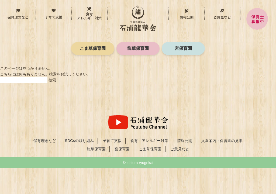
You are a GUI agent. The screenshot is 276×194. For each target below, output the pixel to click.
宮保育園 (183, 48)
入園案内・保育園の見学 (222, 140)
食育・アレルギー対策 (107, 11)
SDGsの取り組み (79, 140)
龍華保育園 (138, 48)
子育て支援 (71, 11)
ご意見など (222, 13)
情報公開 (186, 13)
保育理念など (44, 140)
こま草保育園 (93, 48)
